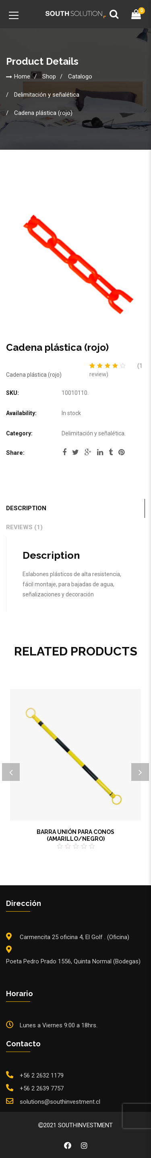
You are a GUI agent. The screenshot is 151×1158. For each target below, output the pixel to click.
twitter (75, 452)
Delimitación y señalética (46, 94)
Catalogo (80, 76)
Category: (19, 433)
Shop (49, 76)
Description (26, 508)
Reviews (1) (24, 527)
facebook (64, 452)
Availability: (21, 413)
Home (22, 76)
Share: (15, 452)
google (88, 452)
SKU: (12, 393)
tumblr (111, 452)
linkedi (100, 452)
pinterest (121, 452)
